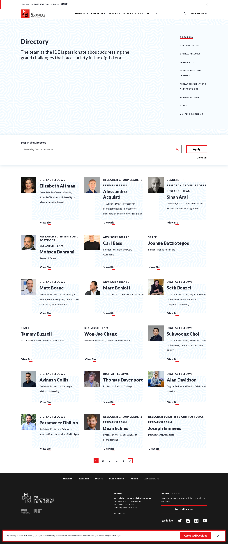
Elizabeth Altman (57, 185)
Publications (116, 479)
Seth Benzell (180, 287)
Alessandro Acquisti (115, 194)
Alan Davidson (182, 379)
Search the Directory (33, 142)
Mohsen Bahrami (56, 251)
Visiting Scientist (191, 114)
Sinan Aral (177, 197)
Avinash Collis (53, 379)
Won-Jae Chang (100, 333)
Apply (196, 149)
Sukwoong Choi (183, 333)
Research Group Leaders (122, 179)
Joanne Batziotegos (168, 243)
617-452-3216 (120, 513)
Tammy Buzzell (36, 333)
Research (83, 479)
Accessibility (151, 479)
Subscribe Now (184, 509)
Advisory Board (190, 45)
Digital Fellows (190, 54)
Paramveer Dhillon (58, 422)
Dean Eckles (115, 428)
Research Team (189, 97)
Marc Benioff (117, 287)
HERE (64, 4)
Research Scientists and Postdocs (59, 238)
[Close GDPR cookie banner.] (218, 536)
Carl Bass (112, 243)
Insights (67, 479)
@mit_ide (167, 520)
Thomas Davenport (123, 379)
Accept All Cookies (195, 535)
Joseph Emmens (164, 428)
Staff (183, 105)
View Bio (45, 222)
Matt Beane (51, 287)
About (134, 479)
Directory (186, 37)
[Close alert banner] (207, 4)
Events (99, 479)
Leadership (187, 62)
